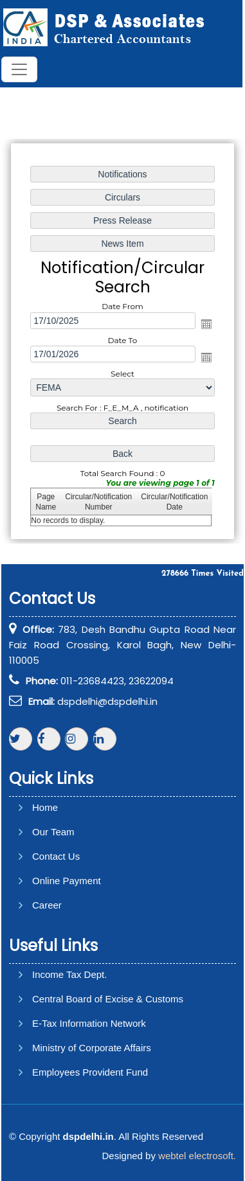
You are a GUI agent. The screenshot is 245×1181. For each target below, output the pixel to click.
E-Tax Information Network (89, 1023)
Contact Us (56, 856)
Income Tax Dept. (69, 974)
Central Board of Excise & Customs (107, 999)
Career (47, 905)
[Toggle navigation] (19, 69)
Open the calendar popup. (206, 324)
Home (45, 807)
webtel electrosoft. (197, 1155)
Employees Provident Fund (90, 1072)
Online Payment (66, 880)
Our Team (53, 832)
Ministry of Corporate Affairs (91, 1047)
